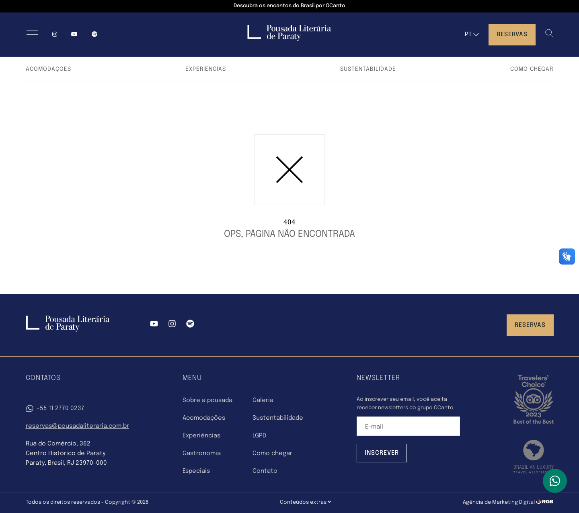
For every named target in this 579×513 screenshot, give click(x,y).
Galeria (263, 400)
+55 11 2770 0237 (55, 408)
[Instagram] (54, 34)
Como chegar (531, 69)
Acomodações (48, 69)
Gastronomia (202, 453)
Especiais (196, 471)
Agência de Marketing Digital (499, 502)
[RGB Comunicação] (545, 502)
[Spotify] (190, 325)
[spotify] (94, 34)
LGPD (259, 436)
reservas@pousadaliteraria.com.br (77, 426)
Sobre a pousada (207, 400)
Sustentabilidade (368, 69)
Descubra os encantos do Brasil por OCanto (289, 5)
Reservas (512, 34)
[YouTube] (74, 34)
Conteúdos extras (305, 502)
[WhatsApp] (555, 481)
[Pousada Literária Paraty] (68, 330)
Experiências (205, 69)
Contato (265, 471)
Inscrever (382, 453)
